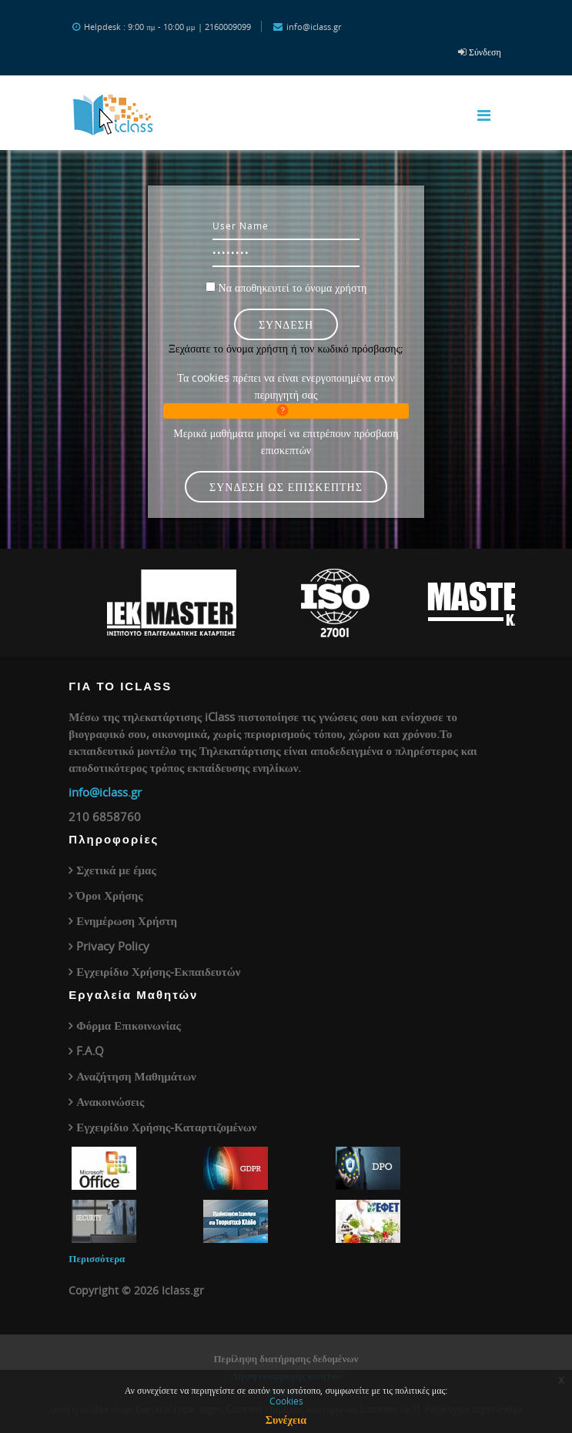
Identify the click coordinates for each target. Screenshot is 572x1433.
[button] (286, 411)
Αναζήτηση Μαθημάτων (136, 1076)
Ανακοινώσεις (110, 1101)
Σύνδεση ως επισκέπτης (286, 486)
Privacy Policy (112, 946)
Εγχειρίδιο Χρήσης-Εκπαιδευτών (158, 971)
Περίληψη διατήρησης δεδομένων (285, 1358)
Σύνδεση (485, 51)
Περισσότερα (97, 1258)
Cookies (286, 1401)
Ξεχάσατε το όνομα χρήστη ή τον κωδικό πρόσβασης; (286, 348)
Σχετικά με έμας (116, 869)
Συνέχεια (286, 1419)
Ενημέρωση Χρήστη (126, 920)
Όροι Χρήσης (109, 895)
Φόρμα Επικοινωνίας (128, 1025)
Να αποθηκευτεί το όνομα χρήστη (293, 287)
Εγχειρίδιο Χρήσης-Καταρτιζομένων (166, 1126)
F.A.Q (90, 1050)
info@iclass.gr (105, 792)
